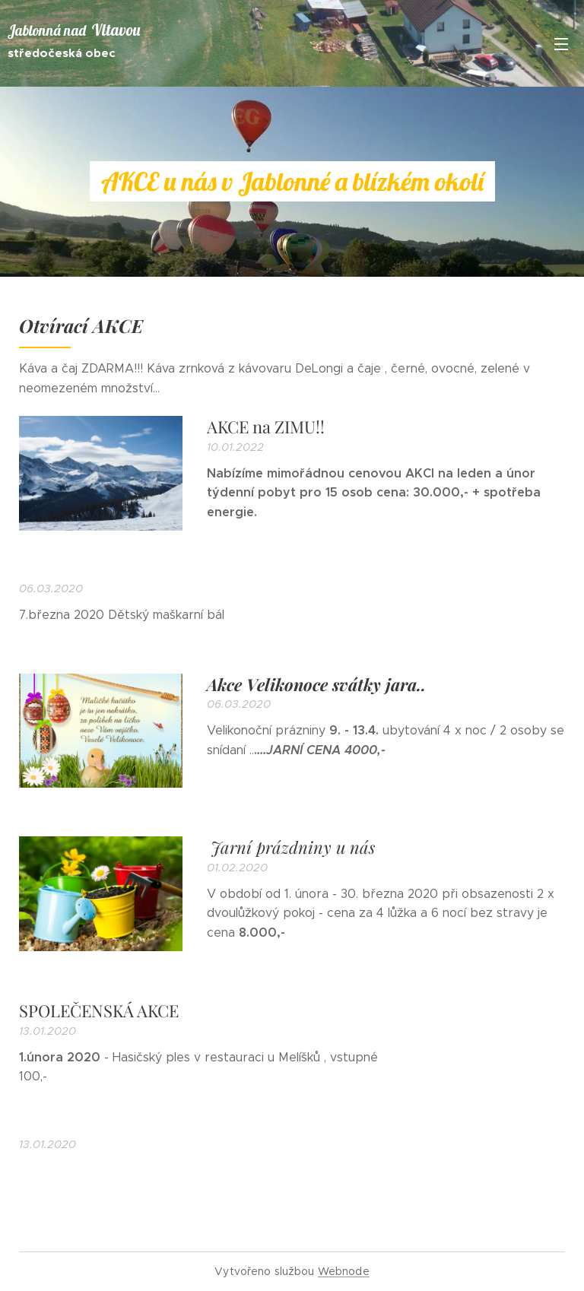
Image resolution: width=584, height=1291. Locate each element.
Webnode (344, 1271)
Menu (561, 44)
